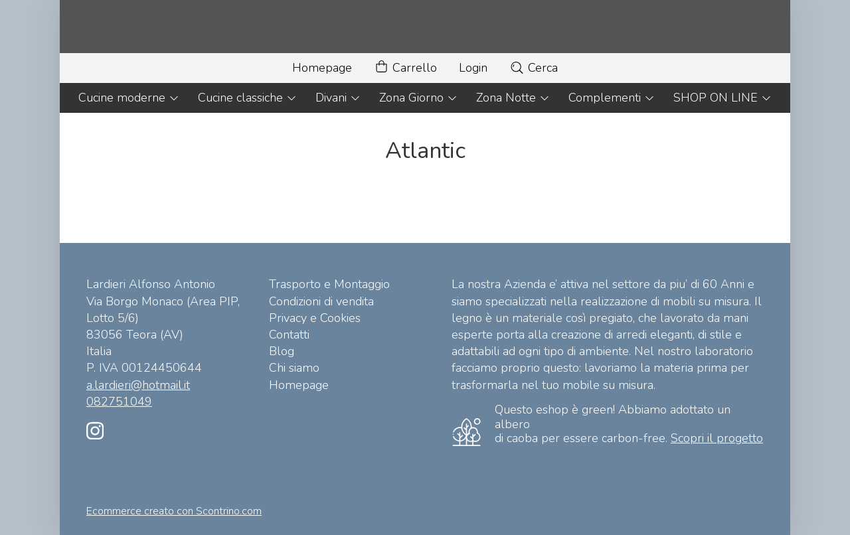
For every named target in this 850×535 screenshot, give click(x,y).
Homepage (322, 68)
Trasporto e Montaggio (329, 284)
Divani (338, 98)
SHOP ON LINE (722, 98)
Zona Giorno (418, 98)
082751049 (119, 402)
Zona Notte (513, 98)
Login (473, 68)
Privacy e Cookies (315, 318)
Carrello (405, 68)
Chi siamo (294, 368)
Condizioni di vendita (321, 301)
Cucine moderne (128, 98)
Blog (281, 351)
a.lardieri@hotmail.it (138, 385)
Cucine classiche (247, 98)
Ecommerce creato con (174, 511)
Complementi (611, 98)
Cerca (533, 68)
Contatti (289, 335)
